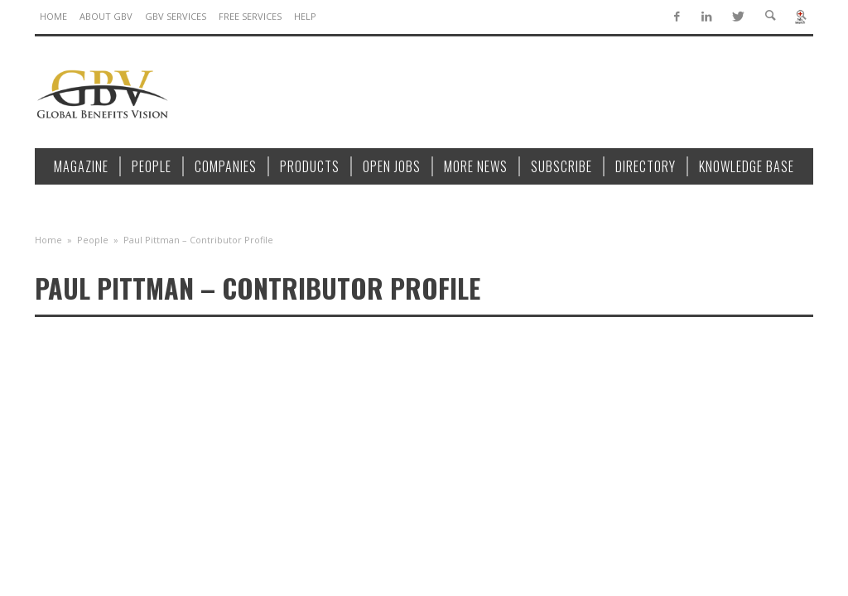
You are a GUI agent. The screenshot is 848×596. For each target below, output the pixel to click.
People (92, 239)
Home (48, 239)
